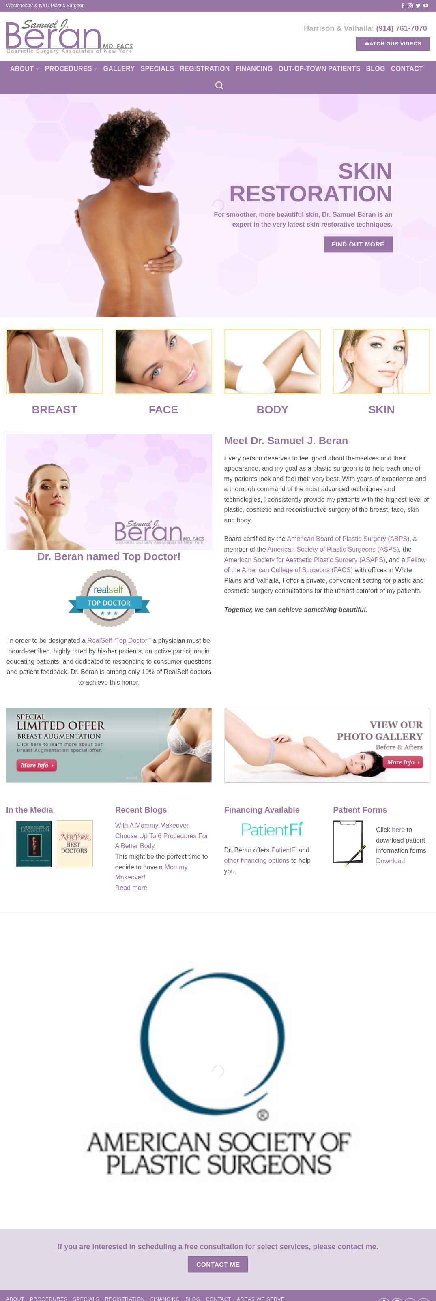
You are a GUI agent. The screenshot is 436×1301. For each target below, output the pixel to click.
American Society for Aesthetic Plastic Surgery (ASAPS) (304, 559)
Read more (131, 887)
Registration (205, 68)
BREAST (54, 409)
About (24, 69)
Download (390, 861)
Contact (407, 68)
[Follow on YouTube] (425, 6)
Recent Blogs (141, 809)
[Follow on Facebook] (402, 6)
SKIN (381, 409)
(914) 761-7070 (401, 28)
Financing (254, 68)
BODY (273, 409)
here (399, 829)
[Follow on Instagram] (410, 6)
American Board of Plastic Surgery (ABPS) (348, 538)
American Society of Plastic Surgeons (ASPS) (333, 549)
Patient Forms (360, 809)
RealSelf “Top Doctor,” (119, 640)
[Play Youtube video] (109, 492)
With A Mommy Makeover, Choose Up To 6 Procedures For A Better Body (161, 836)
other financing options (257, 860)
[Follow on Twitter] (418, 6)
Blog (375, 68)
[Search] (219, 85)
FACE (163, 409)
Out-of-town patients (319, 68)
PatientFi (284, 850)
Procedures (71, 69)
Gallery (119, 68)
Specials (157, 68)
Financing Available (263, 809)
